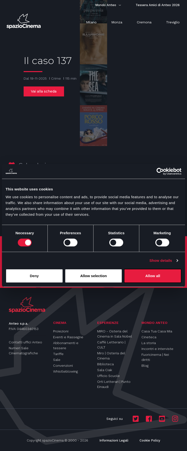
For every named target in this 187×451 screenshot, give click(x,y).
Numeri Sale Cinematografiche (23, 350)
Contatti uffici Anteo (25, 342)
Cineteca (148, 337)
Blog (145, 365)
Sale (56, 360)
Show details (161, 260)
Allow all (152, 276)
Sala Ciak (104, 370)
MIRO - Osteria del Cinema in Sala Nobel (114, 333)
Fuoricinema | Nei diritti (155, 357)
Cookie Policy (150, 440)
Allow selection (93, 276)
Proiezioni (60, 331)
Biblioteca (105, 364)
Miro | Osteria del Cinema (111, 355)
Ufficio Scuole (108, 376)
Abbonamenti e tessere (65, 345)
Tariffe (58, 354)
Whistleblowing (65, 371)
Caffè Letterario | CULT (111, 344)
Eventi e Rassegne (68, 337)
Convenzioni (63, 365)
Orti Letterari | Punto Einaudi (114, 384)
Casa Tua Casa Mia (156, 331)
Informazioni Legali (113, 440)
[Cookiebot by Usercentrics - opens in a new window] (160, 171)
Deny (34, 276)
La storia (148, 343)
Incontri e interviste (157, 349)
